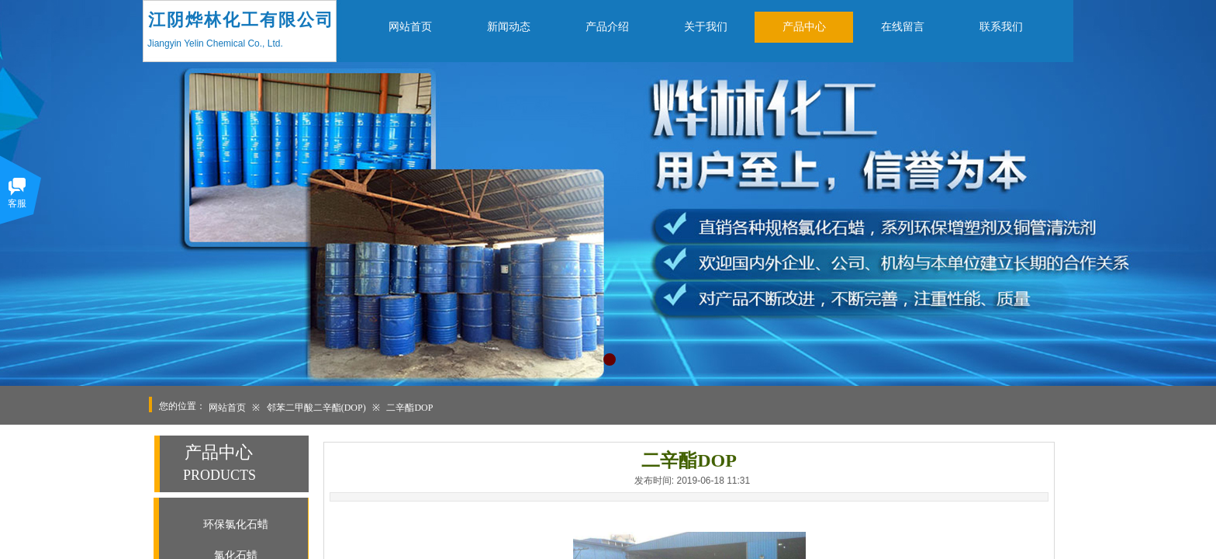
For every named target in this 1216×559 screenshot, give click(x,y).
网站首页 (227, 407)
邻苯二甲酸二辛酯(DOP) (316, 407)
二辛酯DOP (409, 407)
